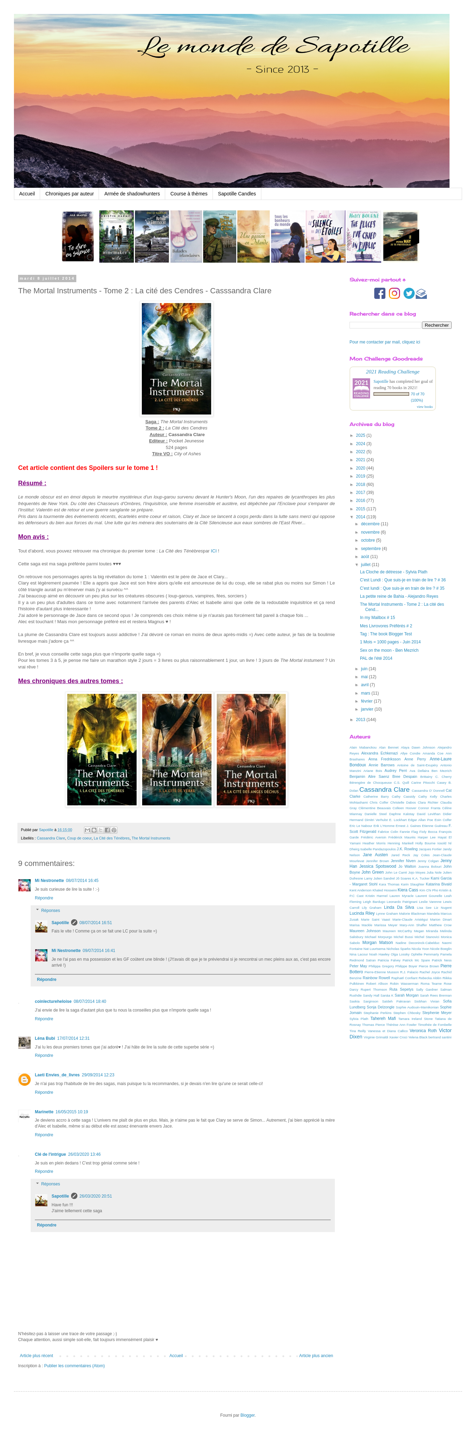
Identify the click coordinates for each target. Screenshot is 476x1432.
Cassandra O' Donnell (428, 790)
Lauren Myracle (402, 896)
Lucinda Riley (362, 913)
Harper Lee (427, 837)
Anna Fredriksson (384, 759)
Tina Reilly (358, 1031)
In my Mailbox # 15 (377, 617)
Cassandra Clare (51, 838)
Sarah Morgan (406, 995)
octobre (368, 540)
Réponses (50, 910)
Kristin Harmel (376, 896)
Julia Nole (434, 872)
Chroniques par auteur (69, 193)
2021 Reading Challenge (393, 371)
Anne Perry (415, 759)
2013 (361, 719)
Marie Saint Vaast (375, 919)
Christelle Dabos (403, 802)
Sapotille (60, 922)
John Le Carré (396, 872)
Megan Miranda (426, 931)
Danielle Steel (375, 814)
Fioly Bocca (428, 832)
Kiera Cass (408, 890)
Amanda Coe (433, 753)
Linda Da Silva (399, 907)
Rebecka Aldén (430, 978)
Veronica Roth (423, 1030)
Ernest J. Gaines (408, 826)
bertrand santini (439, 1037)
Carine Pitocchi (423, 782)
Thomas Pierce (373, 1025)
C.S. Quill (401, 782)
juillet (366, 564)
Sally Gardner (427, 989)
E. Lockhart (398, 820)
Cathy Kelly (427, 796)
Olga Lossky (400, 954)
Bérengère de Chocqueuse (371, 782)
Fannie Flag (409, 832)
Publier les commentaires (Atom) (74, 1365)
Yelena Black (418, 1037)
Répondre (44, 898)
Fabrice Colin (388, 832)
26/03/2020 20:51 (95, 1196)
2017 (361, 492)
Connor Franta (429, 808)
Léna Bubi (45, 1038)
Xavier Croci (398, 1037)
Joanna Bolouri (430, 866)
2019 (361, 476)
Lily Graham (372, 907)
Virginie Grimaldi (376, 1037)
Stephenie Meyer (437, 1013)
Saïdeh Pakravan (396, 1001)
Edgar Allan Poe (420, 820)
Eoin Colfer (443, 820)
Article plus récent (36, 1355)
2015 (361, 508)
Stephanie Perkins (377, 1013)
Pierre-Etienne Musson (381, 972)
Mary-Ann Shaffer (413, 925)
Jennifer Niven (403, 861)
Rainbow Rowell (376, 978)
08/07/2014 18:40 (90, 1001)
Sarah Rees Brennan (436, 995)
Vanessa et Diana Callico (388, 1031)
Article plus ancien (316, 1355)
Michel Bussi (403, 937)
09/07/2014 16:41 (99, 950)
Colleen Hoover (404, 808)
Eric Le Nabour (361, 826)
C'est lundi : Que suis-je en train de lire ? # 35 (402, 588)
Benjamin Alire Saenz (369, 776)
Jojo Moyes (416, 872)
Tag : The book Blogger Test (386, 634)
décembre (371, 523)
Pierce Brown (429, 966)
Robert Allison (377, 983)
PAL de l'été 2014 (376, 658)
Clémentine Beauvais (375, 808)
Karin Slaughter (412, 884)
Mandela (433, 913)
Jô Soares (403, 878)
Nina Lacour (359, 954)
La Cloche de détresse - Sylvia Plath (393, 572)
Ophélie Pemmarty (425, 954)
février (367, 701)
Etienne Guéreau (434, 826)
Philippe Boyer (406, 966)
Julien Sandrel (384, 878)
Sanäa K (387, 995)
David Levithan (428, 814)
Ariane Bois (372, 771)
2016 (361, 500)
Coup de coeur (79, 838)
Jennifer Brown (377, 861)
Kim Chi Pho (429, 890)
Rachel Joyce (430, 972)
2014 (361, 516)
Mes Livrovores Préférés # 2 (386, 626)
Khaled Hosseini (385, 890)
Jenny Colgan (428, 861)
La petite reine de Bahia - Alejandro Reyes (399, 596)
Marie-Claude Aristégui (410, 919)
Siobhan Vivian (426, 1001)
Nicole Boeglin (441, 949)
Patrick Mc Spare (416, 960)
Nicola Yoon (420, 949)
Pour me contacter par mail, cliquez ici (385, 342)
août (365, 556)
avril (365, 684)
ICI (214, 551)
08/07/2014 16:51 (95, 922)
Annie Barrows (381, 765)
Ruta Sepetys (401, 989)
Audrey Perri (396, 770)
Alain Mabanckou (363, 747)
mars (366, 693)
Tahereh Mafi (383, 1018)
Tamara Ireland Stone (415, 1019)
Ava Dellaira (419, 771)
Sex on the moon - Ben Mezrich (389, 650)
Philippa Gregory (381, 966)
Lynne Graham (387, 913)
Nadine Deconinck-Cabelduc (417, 943)
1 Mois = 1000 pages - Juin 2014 (390, 642)
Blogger (247, 1415)
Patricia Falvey (389, 960)
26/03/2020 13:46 (84, 1154)
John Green (373, 872)
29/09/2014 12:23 (98, 1075)
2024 (361, 443)
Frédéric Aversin (373, 837)
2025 (361, 435)
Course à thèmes (189, 193)
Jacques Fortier (430, 849)
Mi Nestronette (49, 880)
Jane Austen (375, 854)
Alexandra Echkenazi (379, 753)
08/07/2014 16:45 (82, 880)
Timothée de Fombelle (435, 1025)
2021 (361, 459)
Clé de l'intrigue (50, 1154)
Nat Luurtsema (374, 949)
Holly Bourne (425, 843)
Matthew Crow (440, 925)
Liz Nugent (443, 907)
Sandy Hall (371, 995)
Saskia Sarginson (364, 1001)
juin (365, 668)
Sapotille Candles (237, 193)
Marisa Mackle (361, 925)
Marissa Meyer (385, 925)
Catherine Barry (376, 796)
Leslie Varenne (430, 902)
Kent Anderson (360, 890)
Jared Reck (400, 855)
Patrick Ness (442, 960)
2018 (361, 484)
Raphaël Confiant (404, 978)
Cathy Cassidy (403, 796)
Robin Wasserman (404, 983)
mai (365, 676)
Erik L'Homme (384, 826)
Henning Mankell (400, 843)
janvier (368, 709)
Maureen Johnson (365, 931)
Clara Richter (428, 802)
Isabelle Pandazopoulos (378, 849)
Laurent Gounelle (428, 896)
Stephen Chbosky (407, 1013)
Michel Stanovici (427, 937)
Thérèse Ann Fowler (401, 1025)
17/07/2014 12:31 (73, 1038)
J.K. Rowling (407, 849)
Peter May (358, 966)
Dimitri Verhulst (376, 820)
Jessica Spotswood (377, 866)
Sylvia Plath (359, 1019)
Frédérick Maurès (402, 837)
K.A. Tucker (421, 878)
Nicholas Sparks (398, 949)
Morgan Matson (377, 942)
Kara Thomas (389, 884)
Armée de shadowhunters (132, 193)
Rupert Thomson (374, 989)
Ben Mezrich (441, 771)
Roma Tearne (431, 983)
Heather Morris (373, 843)
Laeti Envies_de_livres (57, 1075)
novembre (371, 532)
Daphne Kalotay (402, 814)
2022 (361, 451)
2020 (361, 468)
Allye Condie (410, 753)
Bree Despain (404, 776)
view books (425, 407)
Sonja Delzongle (381, 1007)
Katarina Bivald (439, 884)
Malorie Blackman (412, 913)
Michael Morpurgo (378, 937)
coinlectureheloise (53, 1001)
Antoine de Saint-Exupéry (417, 765)
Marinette (44, 1111)
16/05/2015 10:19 (71, 1111)
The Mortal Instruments (151, 838)
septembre (371, 548)
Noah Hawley (379, 954)
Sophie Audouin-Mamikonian (417, 1007)
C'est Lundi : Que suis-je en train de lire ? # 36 (403, 580)
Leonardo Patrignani (402, 902)
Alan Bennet (388, 747)
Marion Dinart (441, 919)
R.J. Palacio (409, 972)
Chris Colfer (379, 802)
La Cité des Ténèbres (112, 838)
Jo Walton (407, 866)
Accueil (27, 193)
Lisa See (424, 907)
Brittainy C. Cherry (436, 777)
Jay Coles (421, 855)
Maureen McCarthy (397, 931)
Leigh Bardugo (374, 902)
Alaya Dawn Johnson (418, 747)
